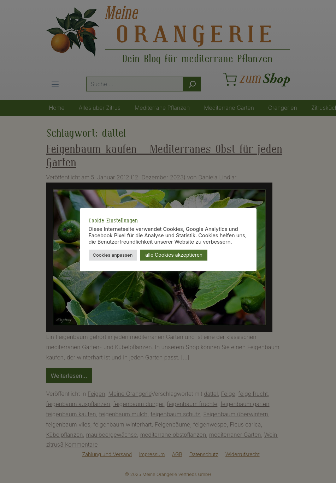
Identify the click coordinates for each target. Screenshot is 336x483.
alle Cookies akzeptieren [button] (173, 255)
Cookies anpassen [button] (113, 255)
